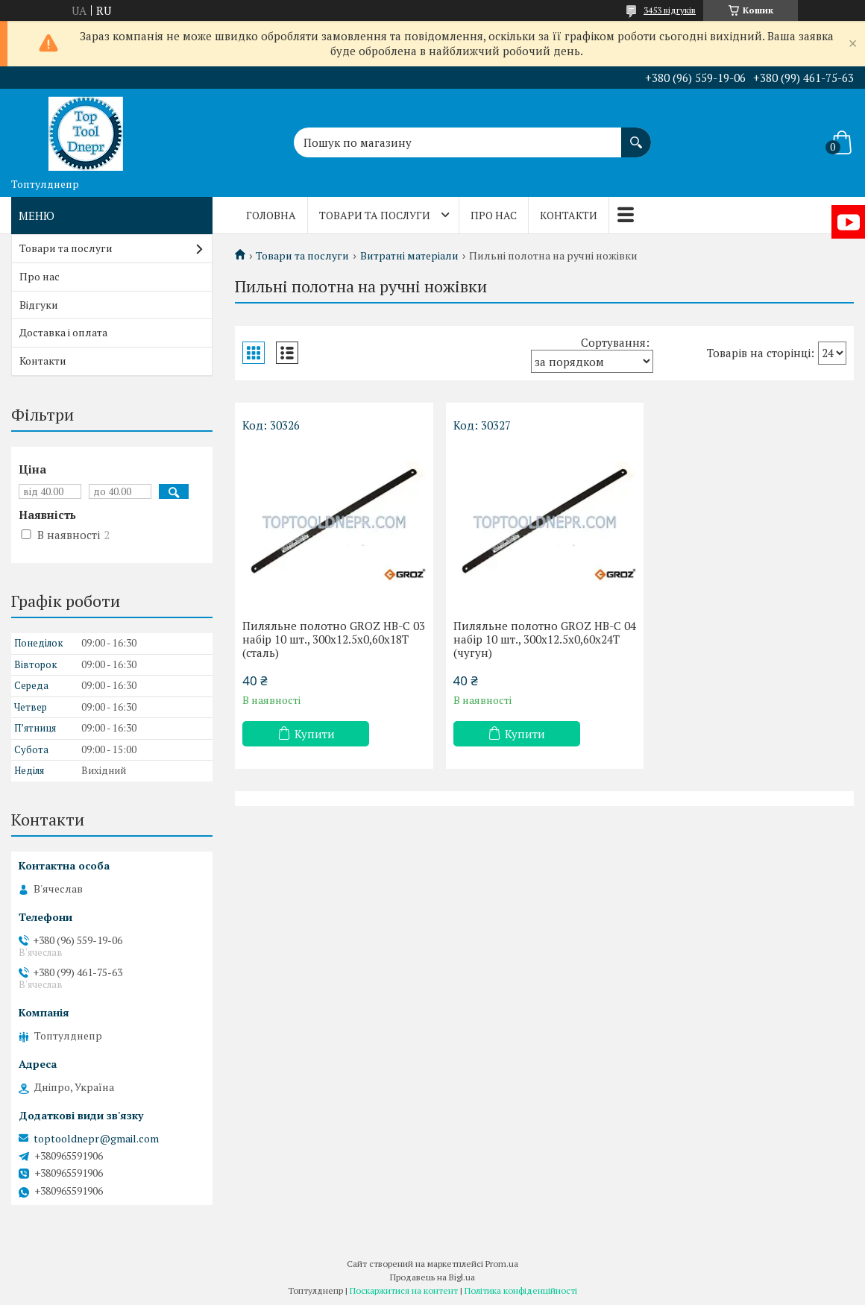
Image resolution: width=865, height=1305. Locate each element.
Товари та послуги (374, 215)
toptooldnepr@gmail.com (96, 1138)
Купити (315, 733)
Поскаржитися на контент (404, 1290)
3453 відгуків (670, 10)
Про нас (494, 215)
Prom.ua (501, 1263)
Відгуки (38, 305)
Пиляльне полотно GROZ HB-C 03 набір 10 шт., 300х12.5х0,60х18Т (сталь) (333, 639)
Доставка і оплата (63, 332)
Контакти (568, 215)
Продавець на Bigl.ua (432, 1277)
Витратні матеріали (409, 255)
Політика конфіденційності (521, 1290)
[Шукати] (636, 135)
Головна (271, 215)
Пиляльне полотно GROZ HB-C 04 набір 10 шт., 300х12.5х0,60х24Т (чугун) (544, 639)
